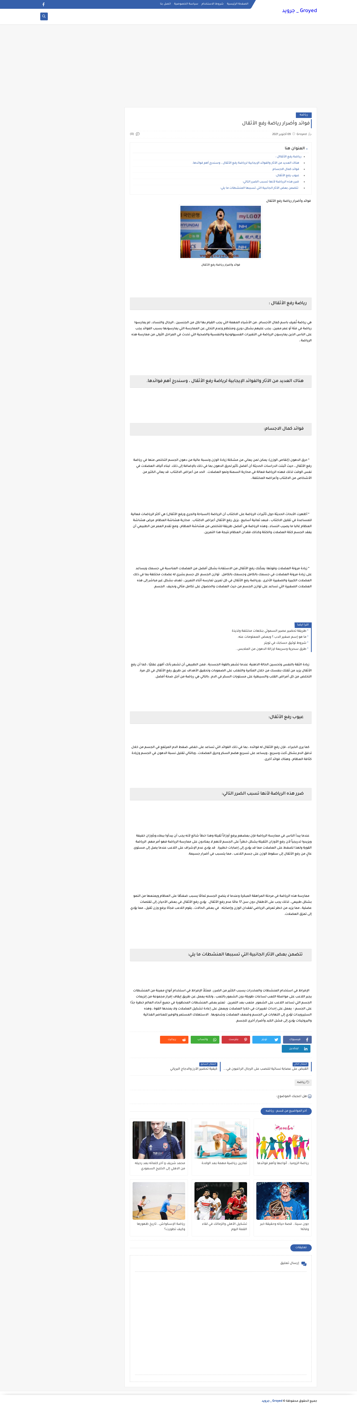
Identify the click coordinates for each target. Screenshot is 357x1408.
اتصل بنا (165, 4)
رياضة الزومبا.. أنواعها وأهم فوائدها (283, 1163)
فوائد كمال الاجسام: (286, 169)
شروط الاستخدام (213, 4)
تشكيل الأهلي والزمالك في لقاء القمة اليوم (224, 1227)
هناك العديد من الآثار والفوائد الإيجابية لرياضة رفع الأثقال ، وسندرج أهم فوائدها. (246, 163)
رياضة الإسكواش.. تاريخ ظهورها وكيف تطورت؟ (161, 1227)
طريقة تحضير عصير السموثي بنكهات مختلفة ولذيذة (269, 631)
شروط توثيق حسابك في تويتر (285, 643)
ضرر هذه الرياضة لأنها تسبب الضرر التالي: (272, 182)
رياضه (304, 115)
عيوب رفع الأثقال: (288, 175)
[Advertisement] (178, 68)
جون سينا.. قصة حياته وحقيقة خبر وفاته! (284, 1227)
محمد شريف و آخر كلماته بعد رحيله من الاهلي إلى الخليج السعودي (160, 1166)
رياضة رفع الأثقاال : (288, 157)
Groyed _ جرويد (299, 11)
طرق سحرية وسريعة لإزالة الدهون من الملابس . (271, 649)
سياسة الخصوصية (186, 4)
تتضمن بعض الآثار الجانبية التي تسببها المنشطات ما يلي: (260, 188)
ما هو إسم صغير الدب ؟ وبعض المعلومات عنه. (271, 637)
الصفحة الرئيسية (237, 4)
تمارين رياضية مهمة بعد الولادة (224, 1163)
